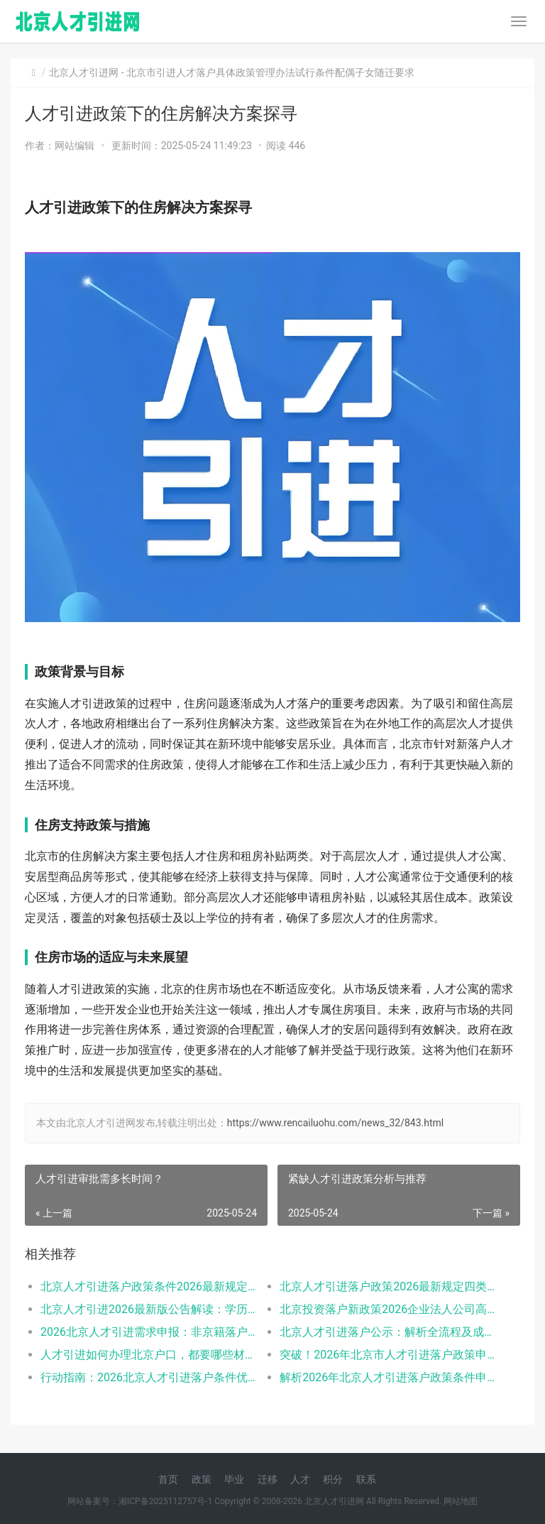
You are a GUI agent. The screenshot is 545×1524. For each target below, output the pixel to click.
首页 (168, 1479)
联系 (366, 1479)
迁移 (267, 1479)
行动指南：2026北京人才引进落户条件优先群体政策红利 (148, 1377)
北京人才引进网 (84, 72)
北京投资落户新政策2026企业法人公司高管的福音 (387, 1309)
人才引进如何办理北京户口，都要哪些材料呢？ (148, 1354)
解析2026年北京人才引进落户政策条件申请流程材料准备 (387, 1377)
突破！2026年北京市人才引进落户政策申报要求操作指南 (387, 1354)
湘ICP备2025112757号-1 (165, 1501)
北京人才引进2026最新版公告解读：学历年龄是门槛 (148, 1309)
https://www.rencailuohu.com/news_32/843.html (335, 1122)
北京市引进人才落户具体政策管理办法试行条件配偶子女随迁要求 (270, 72)
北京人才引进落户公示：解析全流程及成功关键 (387, 1332)
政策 (201, 1479)
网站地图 (461, 1501)
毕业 (234, 1479)
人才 (300, 1479)
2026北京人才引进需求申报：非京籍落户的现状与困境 (148, 1332)
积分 (333, 1479)
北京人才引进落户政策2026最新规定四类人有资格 (387, 1286)
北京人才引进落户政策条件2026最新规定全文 (148, 1286)
